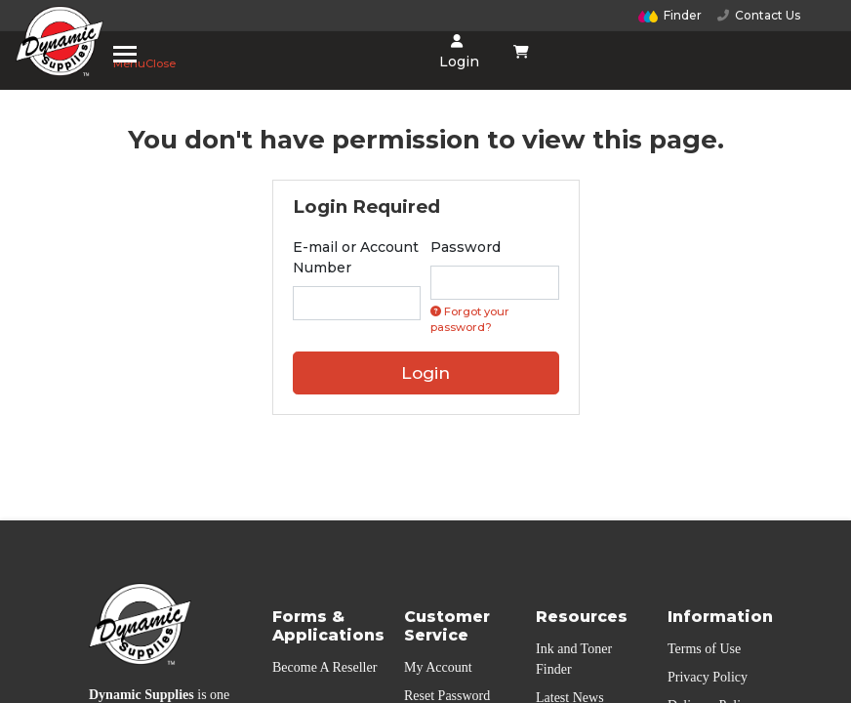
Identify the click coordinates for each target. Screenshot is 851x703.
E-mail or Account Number (356, 257)
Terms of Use (704, 648)
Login (457, 52)
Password (465, 247)
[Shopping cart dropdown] (521, 51)
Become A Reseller (324, 667)
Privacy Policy (708, 677)
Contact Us (758, 15)
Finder (670, 15)
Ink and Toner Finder (574, 659)
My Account (438, 667)
